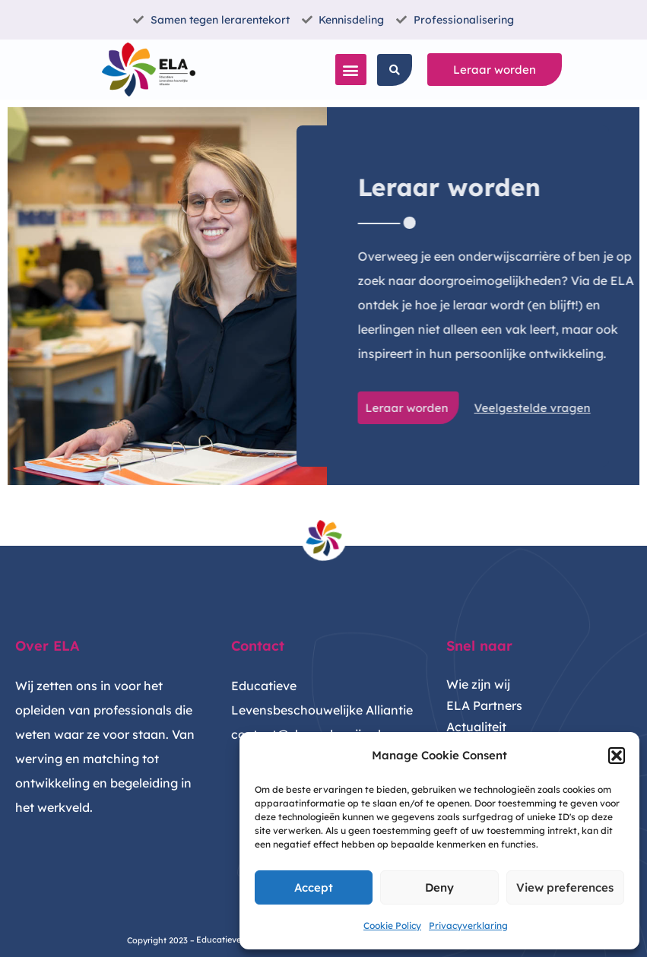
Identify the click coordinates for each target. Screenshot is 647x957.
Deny (439, 887)
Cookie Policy (392, 925)
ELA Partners (484, 705)
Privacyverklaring (468, 925)
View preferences (565, 887)
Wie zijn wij (478, 684)
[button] (616, 755)
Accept (313, 887)
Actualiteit (476, 726)
